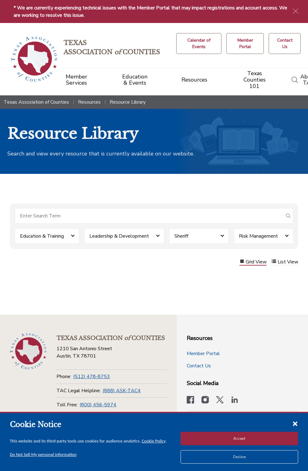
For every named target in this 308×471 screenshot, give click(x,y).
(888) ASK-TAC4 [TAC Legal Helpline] (122, 390)
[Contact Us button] (285, 43)
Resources (89, 102)
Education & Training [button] (42, 236)
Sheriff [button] (181, 236)
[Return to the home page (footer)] (28, 351)
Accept (239, 438)
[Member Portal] (245, 43)
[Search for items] (149, 216)
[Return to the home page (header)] (34, 59)
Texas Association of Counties (36, 102)
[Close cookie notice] (295, 423)
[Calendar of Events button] (198, 43)
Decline (239, 456)
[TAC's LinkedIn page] (234, 400)
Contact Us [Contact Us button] (199, 365)
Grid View (253, 262)
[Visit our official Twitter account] (220, 400)
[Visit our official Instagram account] (205, 400)
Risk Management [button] (258, 236)
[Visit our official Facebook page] (190, 400)
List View (284, 262)
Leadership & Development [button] (119, 236)
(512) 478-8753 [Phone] (91, 376)
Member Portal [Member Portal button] (203, 353)
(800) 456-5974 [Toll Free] (98, 404)
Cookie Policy (154, 441)
